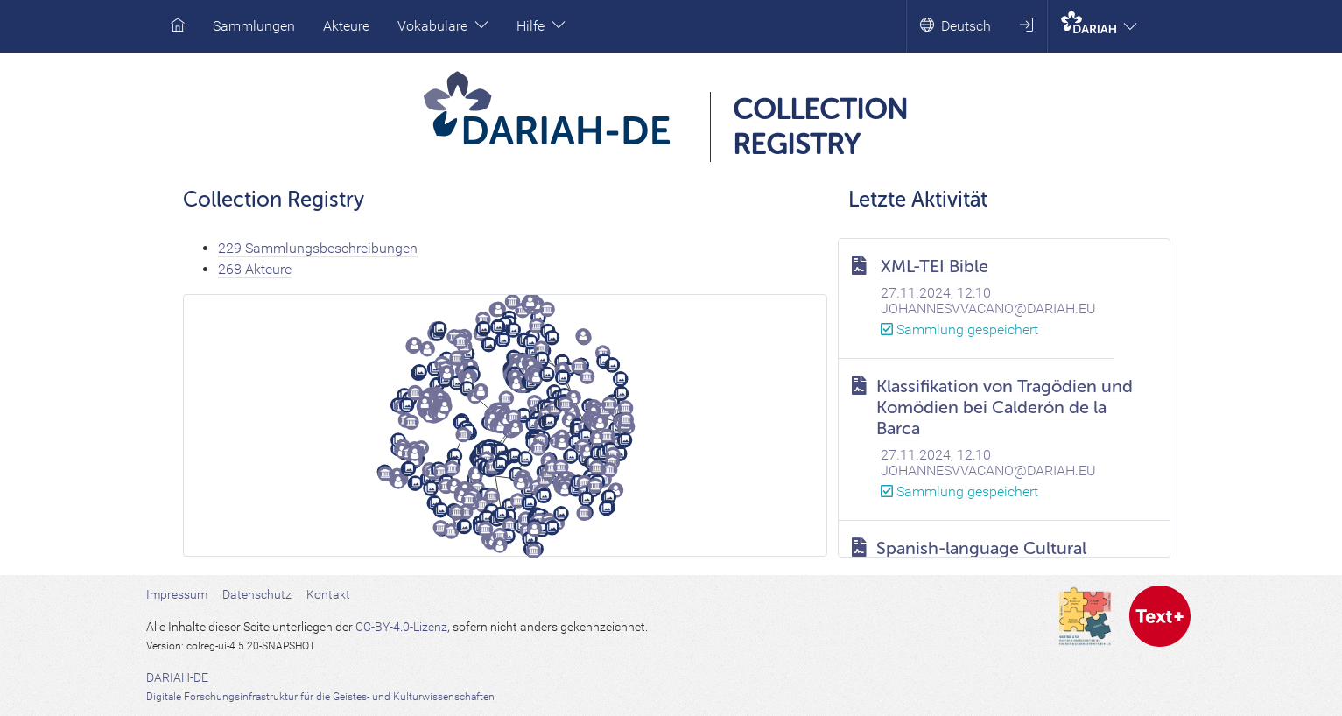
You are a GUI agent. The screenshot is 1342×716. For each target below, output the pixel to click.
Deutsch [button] (955, 26)
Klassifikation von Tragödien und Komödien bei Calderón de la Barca (1004, 407)
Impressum (176, 594)
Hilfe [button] (541, 26)
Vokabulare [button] (442, 26)
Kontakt (328, 594)
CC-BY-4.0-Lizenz (401, 627)
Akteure (346, 26)
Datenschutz (257, 594)
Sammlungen (254, 26)
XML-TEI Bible (934, 266)
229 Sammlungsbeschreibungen (318, 248)
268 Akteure (255, 269)
